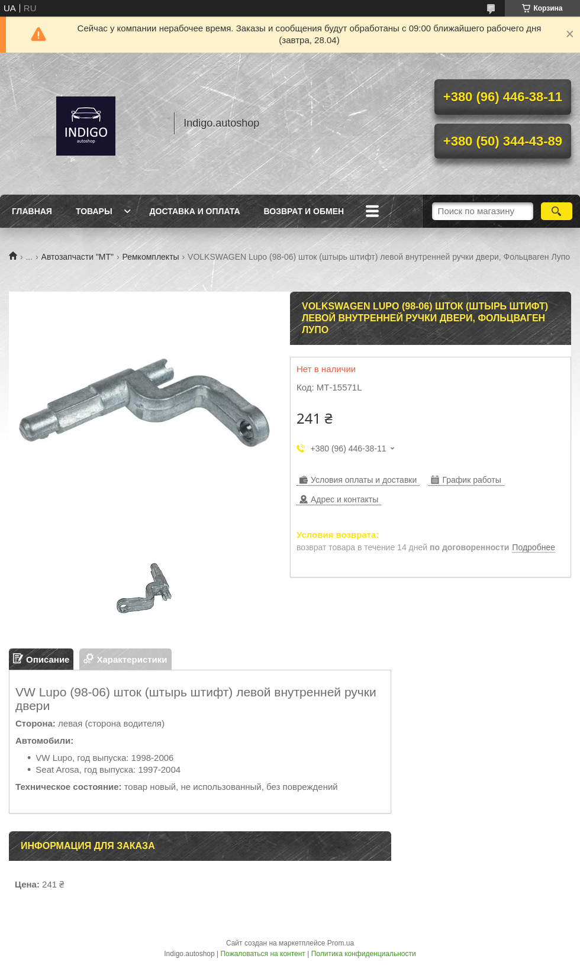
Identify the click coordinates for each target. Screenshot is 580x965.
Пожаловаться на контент (262, 954)
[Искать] (556, 211)
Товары (94, 211)
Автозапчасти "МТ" (77, 257)
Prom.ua (340, 943)
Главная (32, 211)
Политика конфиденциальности (363, 954)
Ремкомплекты (150, 257)
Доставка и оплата (195, 211)
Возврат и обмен (304, 211)
